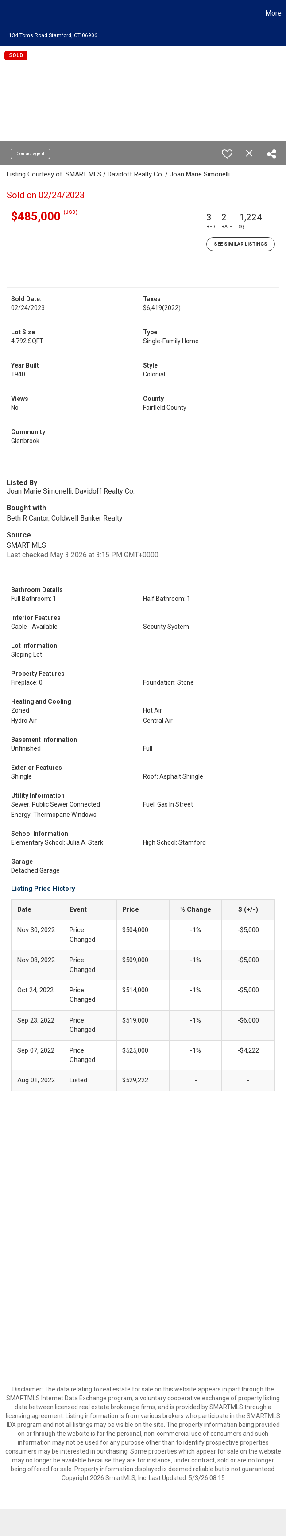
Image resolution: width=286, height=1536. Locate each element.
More (273, 13)
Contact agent (30, 153)
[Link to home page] (11, 13)
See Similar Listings (240, 244)
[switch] (227, 154)
